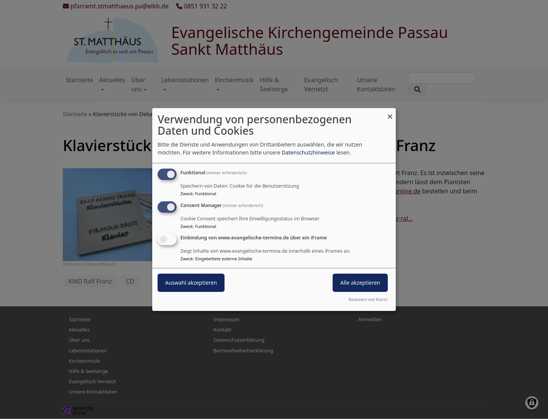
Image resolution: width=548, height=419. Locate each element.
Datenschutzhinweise (308, 152)
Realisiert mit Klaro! (368, 299)
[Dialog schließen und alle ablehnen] (390, 113)
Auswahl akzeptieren (191, 283)
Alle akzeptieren (360, 283)
